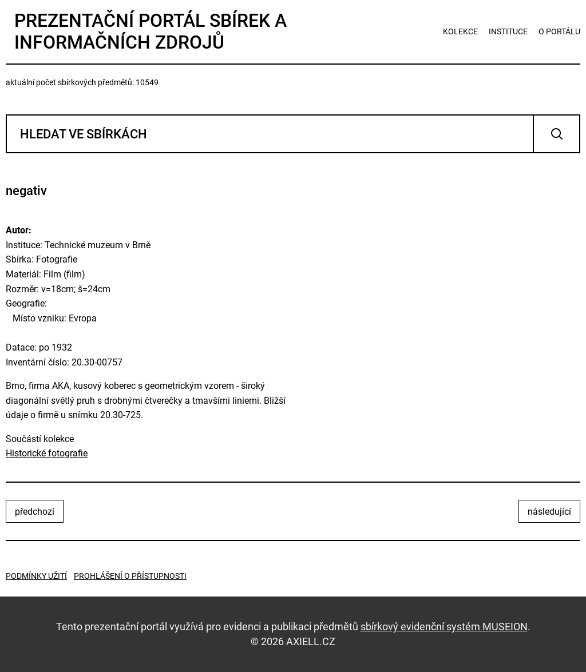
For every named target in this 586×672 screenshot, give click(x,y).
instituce (508, 31)
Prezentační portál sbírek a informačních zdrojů (150, 31)
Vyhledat (556, 133)
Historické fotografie (47, 453)
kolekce (460, 31)
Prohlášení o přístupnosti (130, 575)
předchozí (34, 511)
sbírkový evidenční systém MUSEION (444, 627)
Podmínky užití (36, 575)
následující (549, 511)
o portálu (559, 31)
